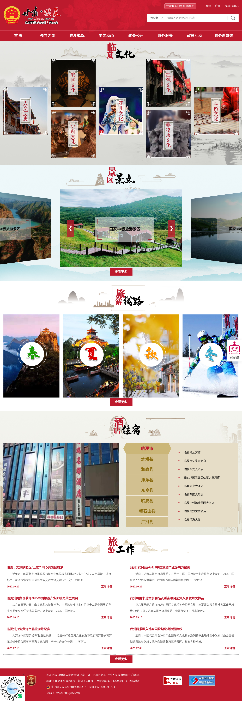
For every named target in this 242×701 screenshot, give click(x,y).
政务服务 (165, 35)
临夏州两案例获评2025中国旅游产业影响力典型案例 (42, 598)
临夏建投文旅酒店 (195, 511)
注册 (218, 5)
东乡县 (147, 490)
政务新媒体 (223, 35)
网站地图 (134, 680)
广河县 (147, 521)
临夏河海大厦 (192, 519)
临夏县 (147, 501)
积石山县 (147, 511)
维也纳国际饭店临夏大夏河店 (202, 477)
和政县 (147, 469)
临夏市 (147, 448)
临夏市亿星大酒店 (195, 460)
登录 (208, 5)
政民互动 (194, 35)
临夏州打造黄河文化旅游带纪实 (28, 629)
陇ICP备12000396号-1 (102, 686)
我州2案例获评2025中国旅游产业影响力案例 (160, 567)
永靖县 (147, 459)
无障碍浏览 (232, 5)
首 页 (18, 35)
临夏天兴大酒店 (193, 486)
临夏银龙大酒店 (193, 469)
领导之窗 (47, 35)
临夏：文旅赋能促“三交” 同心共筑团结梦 (35, 567)
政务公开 (135, 35)
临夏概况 (76, 35)
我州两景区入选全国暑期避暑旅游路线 (156, 629)
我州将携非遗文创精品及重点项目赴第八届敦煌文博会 (167, 598)
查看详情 (106, 586)
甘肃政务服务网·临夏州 (180, 6)
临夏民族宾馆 (192, 452)
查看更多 (121, 272)
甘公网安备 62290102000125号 (66, 687)
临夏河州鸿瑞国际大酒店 (199, 502)
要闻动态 (106, 35)
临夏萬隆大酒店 (193, 494)
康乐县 (147, 480)
